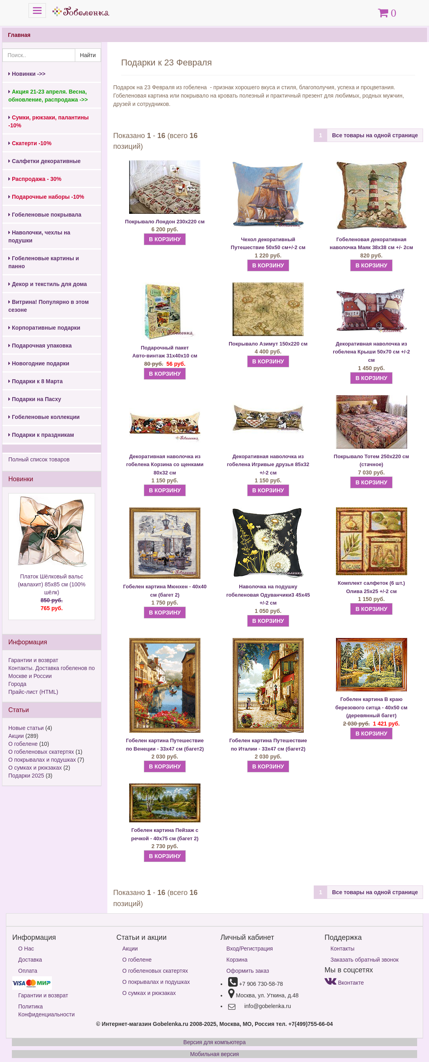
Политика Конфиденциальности (46, 1010)
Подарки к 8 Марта (35, 381)
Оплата (27, 971)
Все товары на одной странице (375, 135)
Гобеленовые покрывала (44, 214)
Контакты (342, 948)
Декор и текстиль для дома (47, 284)
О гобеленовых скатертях (41, 752)
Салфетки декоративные (44, 161)
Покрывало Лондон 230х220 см (165, 222)
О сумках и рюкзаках (35, 767)
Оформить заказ (248, 971)
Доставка (30, 959)
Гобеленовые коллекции (44, 417)
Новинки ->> (27, 74)
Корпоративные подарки (44, 328)
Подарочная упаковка (40, 345)
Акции (16, 736)
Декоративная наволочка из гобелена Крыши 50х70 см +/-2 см (371, 352)
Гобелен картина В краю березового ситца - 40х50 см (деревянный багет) (371, 707)
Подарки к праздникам (41, 435)
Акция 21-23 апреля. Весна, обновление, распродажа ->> (48, 95)
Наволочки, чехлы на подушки (39, 236)
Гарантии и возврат (33, 660)
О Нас (26, 948)
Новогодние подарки (38, 363)
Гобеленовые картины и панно (43, 262)
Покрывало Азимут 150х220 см (268, 344)
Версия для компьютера (214, 1042)
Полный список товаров (39, 459)
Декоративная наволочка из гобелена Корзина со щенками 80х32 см (164, 464)
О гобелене (23, 744)
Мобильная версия (214, 1054)
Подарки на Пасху (34, 399)
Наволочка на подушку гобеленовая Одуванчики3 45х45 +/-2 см (268, 595)
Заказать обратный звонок (364, 959)
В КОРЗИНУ (165, 239)
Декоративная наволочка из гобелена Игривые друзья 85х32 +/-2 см (268, 464)
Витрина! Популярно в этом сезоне (48, 306)
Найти (88, 55)
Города (17, 684)
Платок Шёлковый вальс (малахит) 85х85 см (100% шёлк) (51, 592)
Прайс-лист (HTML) (33, 692)
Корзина (237, 959)
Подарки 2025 (26, 775)
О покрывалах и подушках (42, 760)
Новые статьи (26, 728)
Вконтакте (344, 982)
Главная (19, 35)
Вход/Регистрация (250, 948)
